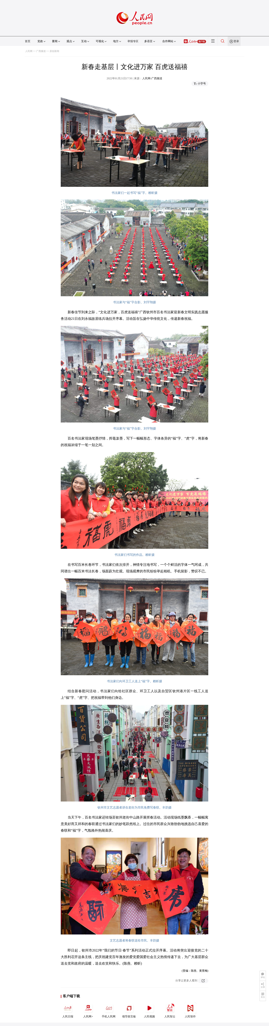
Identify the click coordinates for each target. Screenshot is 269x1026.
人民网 (28, 51)
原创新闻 (54, 51)
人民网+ (88, 1010)
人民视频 (149, 1010)
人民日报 (68, 1010)
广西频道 (41, 51)
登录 (236, 41)
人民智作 (190, 1010)
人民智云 (170, 1010)
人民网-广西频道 (152, 78)
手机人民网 (108, 1010)
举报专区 (132, 41)
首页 (27, 41)
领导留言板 (129, 1010)
